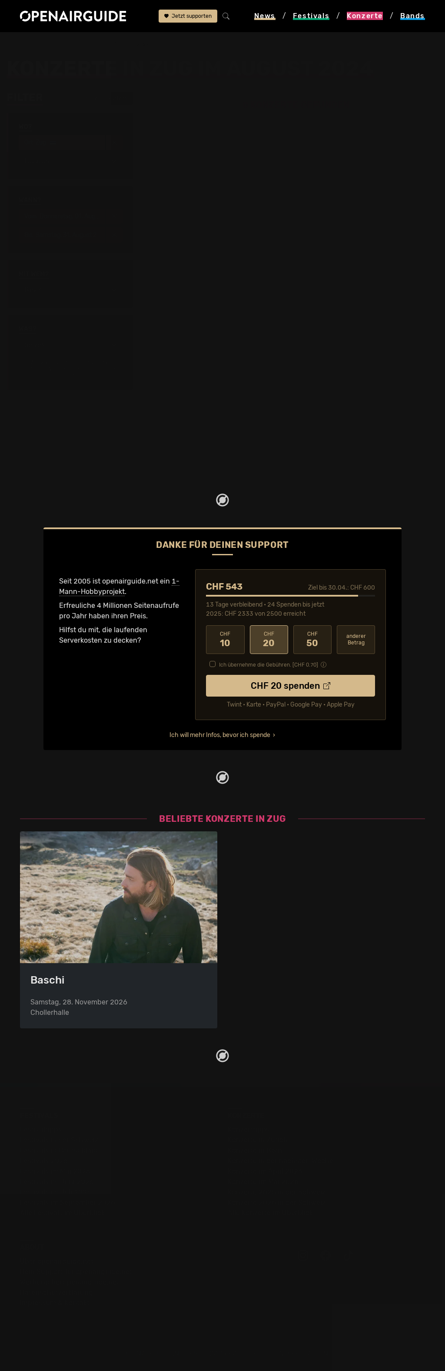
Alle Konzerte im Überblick (270, 1213)
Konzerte (61, 44)
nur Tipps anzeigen (410, 122)
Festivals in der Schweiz (59, 1140)
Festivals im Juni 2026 (57, 1182)
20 (269, 639)
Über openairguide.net (56, 1261)
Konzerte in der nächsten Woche (280, 1161)
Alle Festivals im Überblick (62, 1213)
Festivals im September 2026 (67, 1202)
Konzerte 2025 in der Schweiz (276, 1192)
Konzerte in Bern (255, 1150)
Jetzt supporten (188, 16)
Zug (90, 44)
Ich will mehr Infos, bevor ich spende (219, 735)
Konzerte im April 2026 (265, 1171)
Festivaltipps (41, 1129)
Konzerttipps (248, 1129)
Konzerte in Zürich (258, 1140)
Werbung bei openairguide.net (69, 1282)
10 (225, 639)
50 (312, 639)
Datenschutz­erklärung (56, 1292)
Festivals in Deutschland (60, 1150)
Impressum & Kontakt (55, 1303)
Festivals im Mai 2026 (55, 1171)
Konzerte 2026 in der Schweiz (276, 1202)
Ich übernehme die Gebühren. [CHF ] (268, 665)
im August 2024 (127, 44)
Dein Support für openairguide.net (76, 1272)
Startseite (22, 44)
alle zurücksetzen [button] (101, 98)
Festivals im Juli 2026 (55, 1192)
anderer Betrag (356, 639)
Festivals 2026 (44, 1161)
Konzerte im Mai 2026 (263, 1182)
